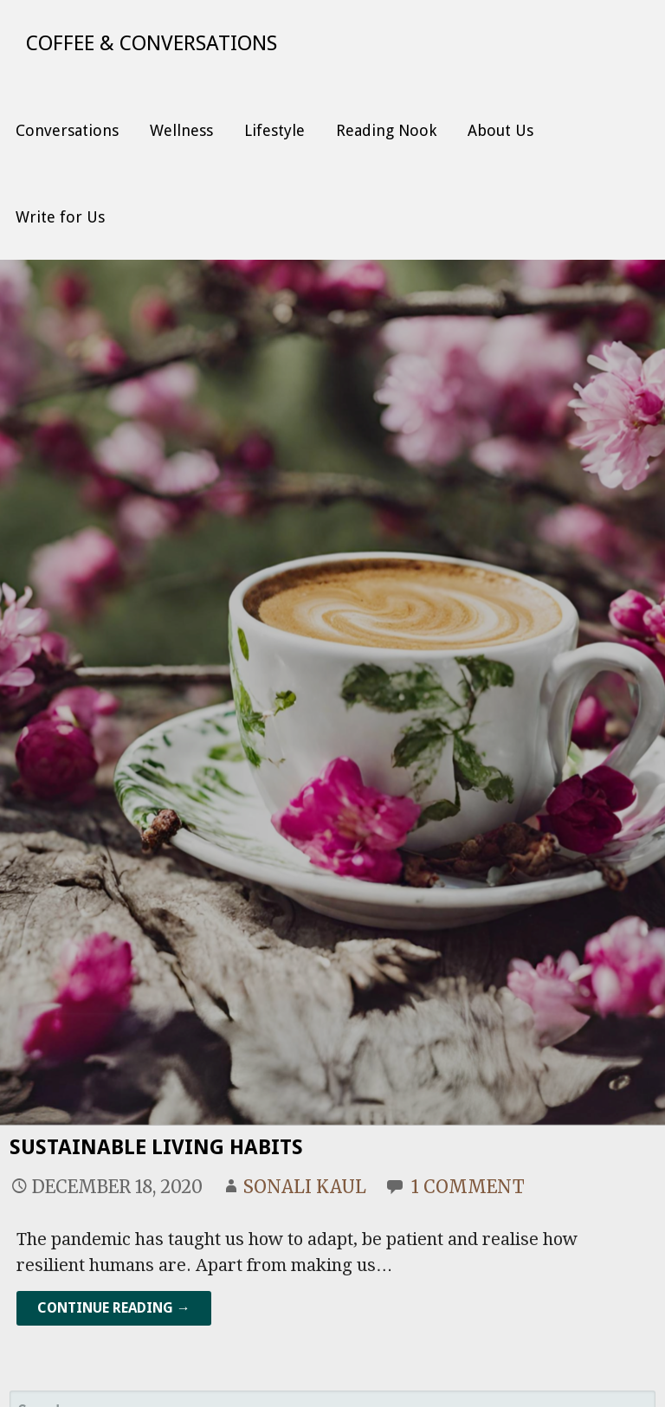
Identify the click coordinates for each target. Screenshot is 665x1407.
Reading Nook (386, 130)
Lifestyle (274, 130)
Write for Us (60, 217)
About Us (500, 130)
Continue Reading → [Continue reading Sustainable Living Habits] (113, 1308)
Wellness (181, 130)
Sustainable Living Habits (156, 1147)
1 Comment (468, 1186)
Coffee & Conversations (151, 43)
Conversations (67, 130)
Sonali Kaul (304, 1186)
